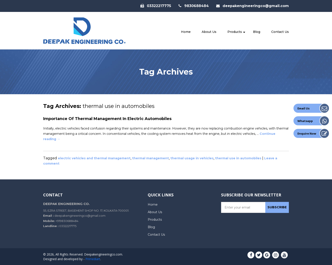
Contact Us (280, 32)
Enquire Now (306, 133)
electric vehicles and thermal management (94, 158)
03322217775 (155, 6)
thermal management (150, 158)
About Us (209, 32)
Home (186, 32)
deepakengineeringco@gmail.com (252, 6)
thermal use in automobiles (238, 158)
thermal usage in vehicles (192, 158)
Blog (256, 32)
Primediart (92, 259)
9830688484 (194, 6)
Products (234, 32)
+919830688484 (66, 221)
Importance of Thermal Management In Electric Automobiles (107, 118)
